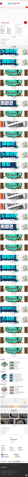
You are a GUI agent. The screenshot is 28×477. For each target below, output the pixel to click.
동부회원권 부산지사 (14, 3)
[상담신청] (15, 78)
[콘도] (4, 40)
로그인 (24, 0)
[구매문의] (13, 78)
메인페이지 (22, 0)
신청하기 (24, 402)
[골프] (2, 41)
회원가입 (27, 0)
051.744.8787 (5, 22)
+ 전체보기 (26, 425)
